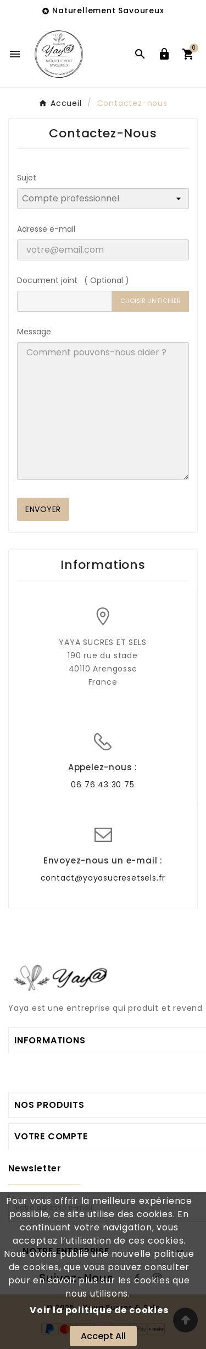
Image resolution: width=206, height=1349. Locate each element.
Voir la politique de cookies (99, 1310)
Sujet (26, 177)
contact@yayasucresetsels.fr (103, 877)
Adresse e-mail (46, 228)
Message (34, 331)
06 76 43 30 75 (102, 784)
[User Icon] (164, 54)
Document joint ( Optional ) (73, 280)
